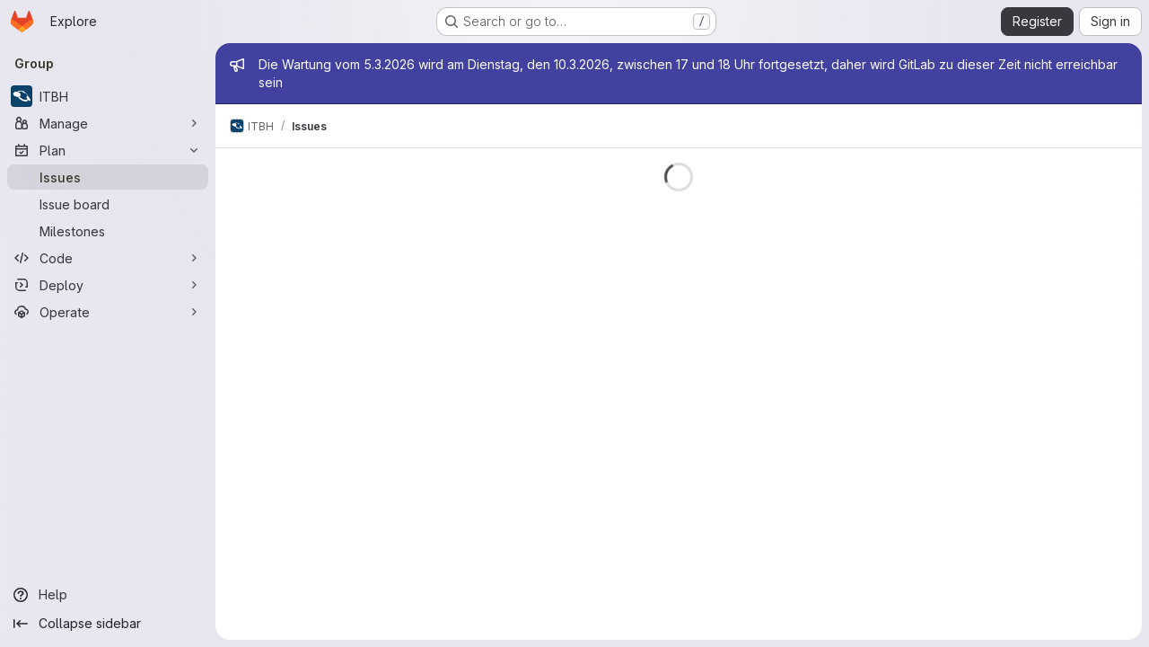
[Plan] (107, 150)
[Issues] (107, 177)
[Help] (107, 594)
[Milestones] (107, 231)
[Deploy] (107, 284)
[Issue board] (107, 204)
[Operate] (107, 311)
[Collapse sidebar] (107, 623)
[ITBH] (107, 96)
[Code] (107, 257)
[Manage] (107, 123)
